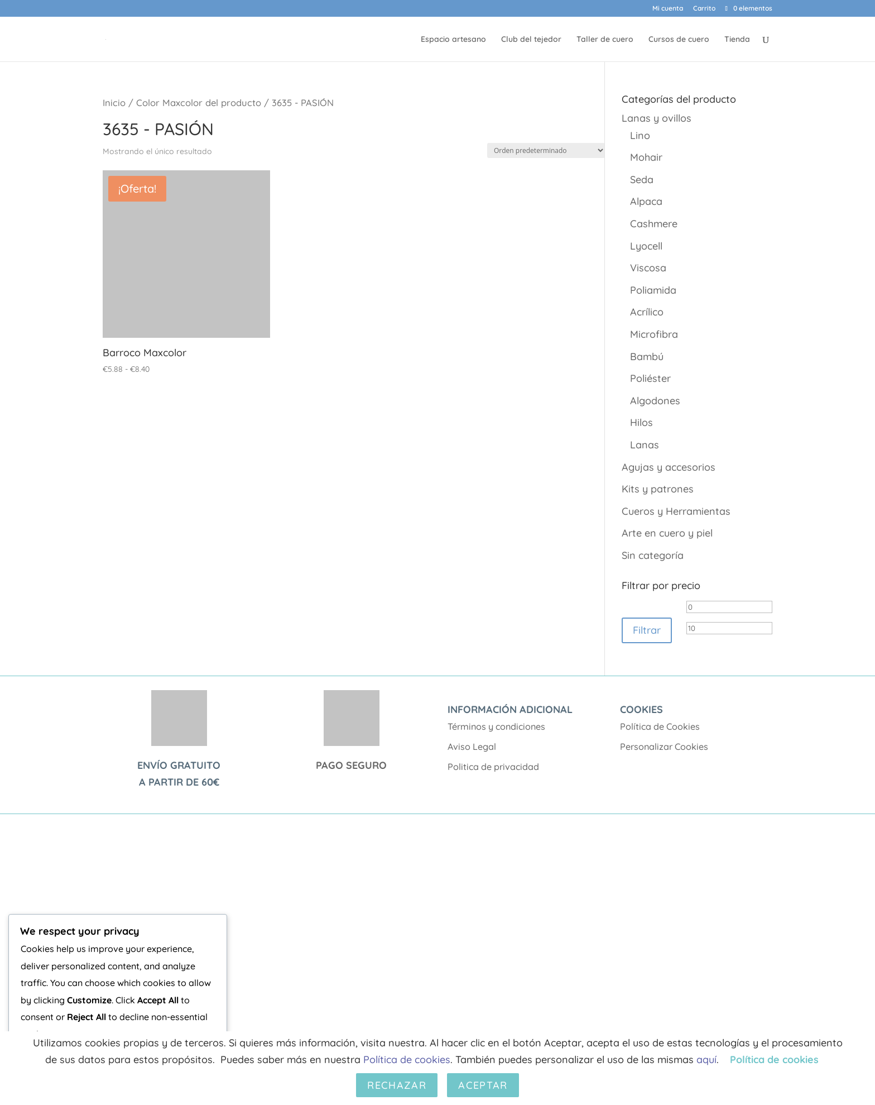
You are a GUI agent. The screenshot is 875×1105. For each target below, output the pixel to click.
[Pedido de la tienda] (546, 150)
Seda (641, 179)
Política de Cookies (660, 726)
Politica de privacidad (493, 766)
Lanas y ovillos (656, 118)
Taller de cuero (604, 39)
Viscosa (648, 267)
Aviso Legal (472, 746)
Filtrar (647, 630)
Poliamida (653, 290)
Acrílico (647, 311)
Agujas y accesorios (668, 467)
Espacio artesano (453, 39)
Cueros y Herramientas (676, 511)
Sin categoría (653, 555)
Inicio (114, 102)
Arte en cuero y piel (667, 533)
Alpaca (646, 201)
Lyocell (646, 246)
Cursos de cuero (678, 39)
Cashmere (653, 223)
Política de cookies (406, 1059)
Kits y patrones (658, 488)
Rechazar (396, 1085)
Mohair (646, 157)
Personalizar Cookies (664, 746)
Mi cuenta (667, 8)
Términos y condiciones (496, 726)
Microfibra (654, 334)
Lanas (644, 444)
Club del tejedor (531, 39)
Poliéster (650, 378)
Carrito (704, 8)
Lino (640, 135)
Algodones (655, 400)
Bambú (647, 356)
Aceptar (482, 1085)
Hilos (641, 422)
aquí (706, 1059)
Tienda (737, 39)
